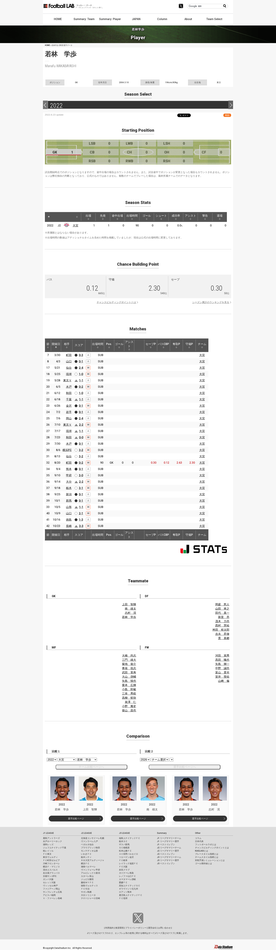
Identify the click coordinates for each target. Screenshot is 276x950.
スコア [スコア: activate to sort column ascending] (79, 345)
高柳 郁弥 (129, 697)
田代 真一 (222, 613)
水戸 (69, 386)
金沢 (69, 405)
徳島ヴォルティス (89, 885)
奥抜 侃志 (129, 668)
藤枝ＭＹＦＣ (87, 882)
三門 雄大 (129, 659)
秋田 (69, 393)
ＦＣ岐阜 (123, 860)
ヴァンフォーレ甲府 (90, 870)
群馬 (69, 500)
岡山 (69, 418)
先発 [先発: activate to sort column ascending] (103, 217)
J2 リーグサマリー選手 (168, 851)
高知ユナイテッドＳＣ (129, 885)
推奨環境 (119, 928)
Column (162, 19)
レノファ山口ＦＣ (127, 876)
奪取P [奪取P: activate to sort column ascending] (176, 345)
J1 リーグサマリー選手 (168, 841)
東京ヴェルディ (50, 857)
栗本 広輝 (129, 685)
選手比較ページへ (184, 766)
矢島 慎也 (129, 681)
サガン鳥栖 (86, 892)
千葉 (69, 399)
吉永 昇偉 (222, 634)
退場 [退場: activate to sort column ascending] (219, 217)
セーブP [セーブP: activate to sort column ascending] (151, 345)
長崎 (69, 526)
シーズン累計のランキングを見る (210, 302)
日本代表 (199, 841)
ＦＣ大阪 (123, 866)
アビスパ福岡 (49, 895)
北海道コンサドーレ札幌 (92, 838)
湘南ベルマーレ (88, 866)
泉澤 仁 (130, 702)
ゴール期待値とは (203, 863)
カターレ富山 (87, 876)
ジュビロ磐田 (87, 879)
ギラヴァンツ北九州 (128, 889)
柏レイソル (48, 851)
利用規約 (109, 928)
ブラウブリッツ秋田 (90, 847)
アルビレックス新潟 (90, 873)
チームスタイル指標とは (206, 857)
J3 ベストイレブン (166, 863)
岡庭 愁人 (222, 604)
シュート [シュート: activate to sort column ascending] (161, 217)
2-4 (81, 367)
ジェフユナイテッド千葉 (54, 847)
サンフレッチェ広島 (52, 892)
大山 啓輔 (129, 676)
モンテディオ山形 (89, 851)
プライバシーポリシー (135, 928)
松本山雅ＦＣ (125, 851)
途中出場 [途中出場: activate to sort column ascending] (117, 217)
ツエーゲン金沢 (126, 857)
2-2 (81, 424)
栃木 (69, 488)
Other (197, 833)
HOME (58, 19)
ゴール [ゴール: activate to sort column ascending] (146, 217)
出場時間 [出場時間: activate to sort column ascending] (132, 217)
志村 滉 (130, 613)
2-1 (81, 513)
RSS (227, 115)
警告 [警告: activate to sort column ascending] (205, 217)
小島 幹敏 (129, 689)
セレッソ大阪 (49, 882)
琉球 (69, 374)
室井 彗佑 (222, 676)
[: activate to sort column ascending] (55, 217)
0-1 (81, 361)
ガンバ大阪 (48, 879)
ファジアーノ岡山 (51, 889)
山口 (69, 361)
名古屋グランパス (51, 873)
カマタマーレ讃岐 (127, 879)
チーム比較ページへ (91, 766)
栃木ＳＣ (123, 841)
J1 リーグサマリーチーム (169, 838)
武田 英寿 (129, 672)
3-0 (81, 475)
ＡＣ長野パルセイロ (128, 854)
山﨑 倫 (223, 681)
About (188, 19)
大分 (69, 481)
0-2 (81, 386)
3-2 (81, 450)
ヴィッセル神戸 (50, 885)
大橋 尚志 (129, 655)
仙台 (69, 367)
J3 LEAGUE (124, 833)
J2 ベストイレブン (166, 854)
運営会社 (152, 928)
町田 (69, 355)
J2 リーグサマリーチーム (169, 847)
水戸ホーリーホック (52, 841)
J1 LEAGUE (48, 833)
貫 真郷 (223, 638)
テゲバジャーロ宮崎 (90, 898)
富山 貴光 (222, 672)
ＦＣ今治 (85, 889)
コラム (198, 838)
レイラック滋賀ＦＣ (128, 863)
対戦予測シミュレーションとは (210, 860)
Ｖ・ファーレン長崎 (52, 898)
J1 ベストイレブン (166, 844)
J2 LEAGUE (86, 833)
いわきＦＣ (86, 854)
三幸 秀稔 (129, 693)
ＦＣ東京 (47, 854)
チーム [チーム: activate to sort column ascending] (202, 345)
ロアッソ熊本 (125, 892)
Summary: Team (84, 19)
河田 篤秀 (222, 655)
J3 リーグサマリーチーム (169, 857)
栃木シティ (86, 857)
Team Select (214, 19)
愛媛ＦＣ (123, 882)
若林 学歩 (129, 617)
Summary (162, 833)
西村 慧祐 (222, 625)
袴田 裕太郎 (220, 629)
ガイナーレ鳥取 (126, 873)
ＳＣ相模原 (124, 847)
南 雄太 (130, 608)
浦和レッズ (48, 844)
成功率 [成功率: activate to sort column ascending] (176, 217)
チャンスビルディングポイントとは (116, 302)
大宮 (75, 225)
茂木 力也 (222, 621)
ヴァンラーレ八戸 (89, 841)
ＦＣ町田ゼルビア (51, 860)
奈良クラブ (124, 870)
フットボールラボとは (205, 844)
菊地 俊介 (129, 664)
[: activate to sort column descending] (49, 217)
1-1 (81, 380)
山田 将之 (222, 608)
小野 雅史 (129, 706)
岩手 (69, 412)
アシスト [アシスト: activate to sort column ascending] (190, 217)
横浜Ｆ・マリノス (51, 866)
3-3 (81, 526)
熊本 (69, 469)
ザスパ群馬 (124, 844)
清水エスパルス (50, 870)
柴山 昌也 (129, 710)
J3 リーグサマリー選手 (168, 860)
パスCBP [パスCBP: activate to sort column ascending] (163, 345)
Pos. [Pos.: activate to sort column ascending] (109, 345)
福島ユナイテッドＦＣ (129, 838)
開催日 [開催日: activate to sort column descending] (56, 345)
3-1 (81, 488)
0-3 (81, 355)
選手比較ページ (76, 818)
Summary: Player (110, 19)
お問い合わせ (164, 928)
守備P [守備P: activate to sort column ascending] (189, 345)
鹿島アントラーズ (51, 838)
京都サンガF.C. (50, 876)
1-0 (81, 374)
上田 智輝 (129, 604)
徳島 (69, 519)
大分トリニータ (88, 895)
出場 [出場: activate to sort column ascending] (88, 217)
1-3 (81, 519)
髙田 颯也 (222, 659)
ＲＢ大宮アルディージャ (92, 860)
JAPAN (136, 19)
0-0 (81, 437)
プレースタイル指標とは (206, 854)
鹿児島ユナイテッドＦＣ (130, 895)
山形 (69, 507)
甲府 (69, 475)
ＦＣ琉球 (123, 898)
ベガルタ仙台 (87, 844)
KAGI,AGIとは (201, 851)
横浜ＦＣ (85, 863)
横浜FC (67, 450)
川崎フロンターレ (51, 863)
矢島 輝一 (222, 664)
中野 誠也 (222, 668)
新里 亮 (223, 617)
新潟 (69, 494)
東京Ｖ (67, 380)
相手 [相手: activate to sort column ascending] (67, 345)
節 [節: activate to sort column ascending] (47, 345)
